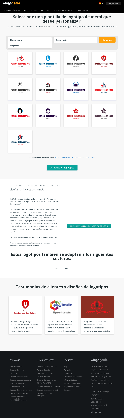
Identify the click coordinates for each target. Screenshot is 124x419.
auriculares (66, 159)
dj (72, 159)
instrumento (79, 159)
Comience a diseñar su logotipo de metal (89, 227)
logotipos (13, 374)
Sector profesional (17, 388)
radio (93, 159)
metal (57, 269)
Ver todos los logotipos (62, 168)
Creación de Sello (43, 378)
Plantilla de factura (44, 384)
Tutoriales (67, 371)
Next (120, 321)
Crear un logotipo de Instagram (44, 396)
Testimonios (68, 374)
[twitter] (96, 414)
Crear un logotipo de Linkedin (48, 391)
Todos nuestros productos (47, 368)
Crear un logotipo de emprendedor (17, 399)
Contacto (67, 391)
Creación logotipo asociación (20, 381)
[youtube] (100, 414)
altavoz (57, 159)
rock (66, 269)
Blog (65, 368)
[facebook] (92, 414)
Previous (4, 321)
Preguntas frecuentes (72, 388)
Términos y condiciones (73, 378)
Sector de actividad (17, 384)
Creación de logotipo (12, 10)
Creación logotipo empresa (20, 378)
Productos (45, 10)
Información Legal (70, 381)
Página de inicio (11, 3)
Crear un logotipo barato (19, 395)
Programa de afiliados (72, 384)
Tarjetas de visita (30, 10)
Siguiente (107, 40)
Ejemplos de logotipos (18, 401)
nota (87, 159)
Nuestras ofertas (16, 368)
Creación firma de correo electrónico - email (46, 382)
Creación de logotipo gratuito (21, 391)
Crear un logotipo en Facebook (48, 388)
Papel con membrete (45, 374)
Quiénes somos (82, 10)
